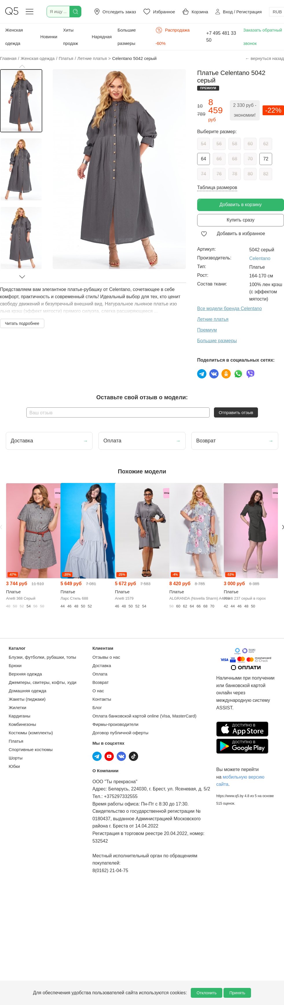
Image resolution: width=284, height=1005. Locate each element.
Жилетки (17, 707)
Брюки (15, 665)
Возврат (100, 682)
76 (219, 173)
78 (234, 173)
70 (250, 158)
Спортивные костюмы (31, 749)
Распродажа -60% (172, 36)
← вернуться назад (264, 58)
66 (219, 158)
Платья (16, 741)
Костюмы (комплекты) (31, 732)
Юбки (14, 766)
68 (234, 158)
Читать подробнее (22, 323)
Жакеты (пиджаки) (27, 699)
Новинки (48, 36)
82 (265, 173)
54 (203, 143)
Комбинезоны (22, 724)
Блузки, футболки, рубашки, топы (42, 657)
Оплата (99, 673)
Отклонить (207, 993)
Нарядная (102, 36)
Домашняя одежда (27, 690)
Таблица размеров (217, 187)
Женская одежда (14, 37)
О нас (98, 690)
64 (203, 158)
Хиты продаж (70, 37)
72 (265, 158)
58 (234, 143)
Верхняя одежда (25, 673)
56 (219, 143)
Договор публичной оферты (120, 732)
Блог (97, 707)
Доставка (101, 665)
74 (203, 173)
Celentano (259, 258)
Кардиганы (19, 715)
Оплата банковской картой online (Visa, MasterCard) (144, 715)
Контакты (101, 699)
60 (250, 143)
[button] (22, 66)
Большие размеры (127, 37)
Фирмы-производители (115, 724)
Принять (237, 993)
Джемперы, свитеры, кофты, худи (42, 682)
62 (265, 143)
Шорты (16, 757)
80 (250, 173)
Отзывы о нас (106, 657)
